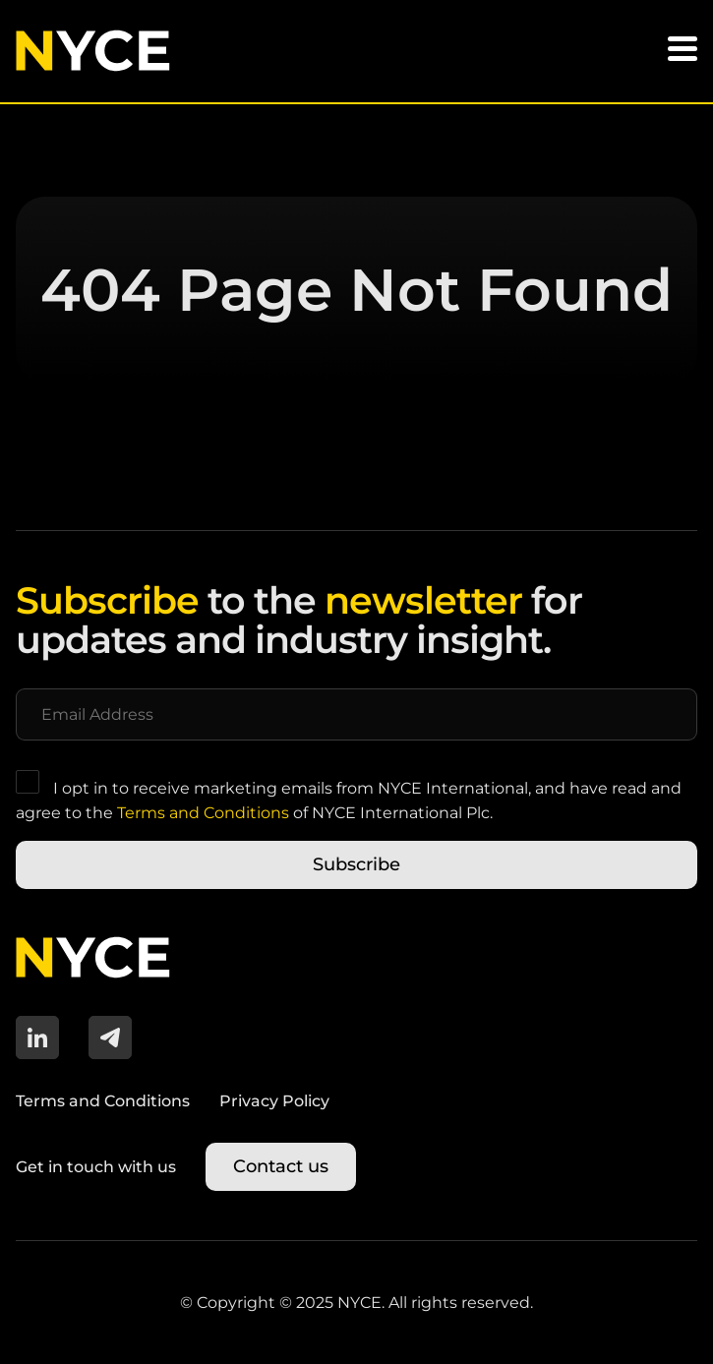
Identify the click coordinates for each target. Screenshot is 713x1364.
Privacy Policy (274, 1101)
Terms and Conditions (203, 812)
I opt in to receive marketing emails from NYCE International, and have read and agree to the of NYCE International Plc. (349, 796)
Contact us (280, 1166)
